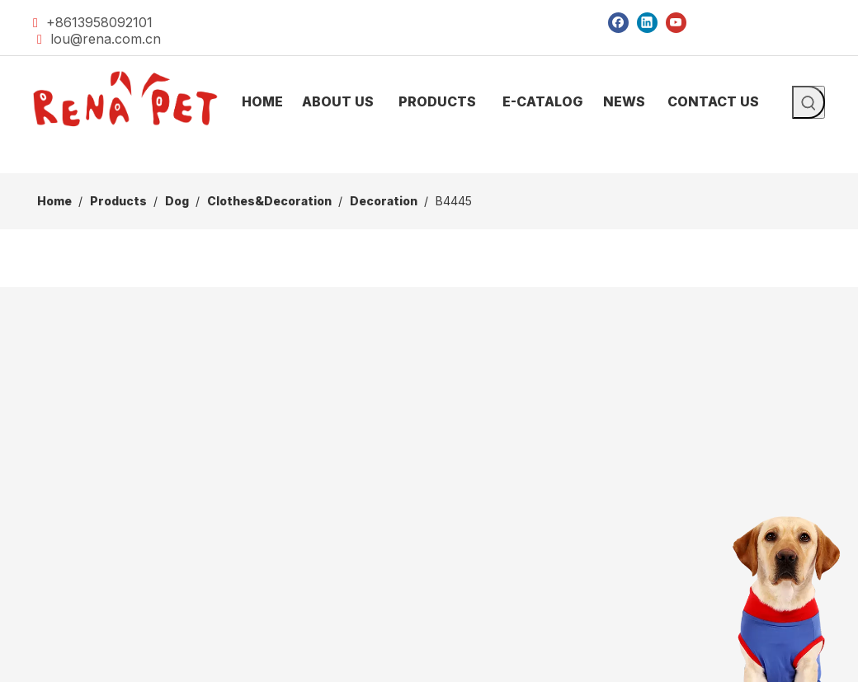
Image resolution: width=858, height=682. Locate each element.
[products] (429, 160)
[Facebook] (618, 22)
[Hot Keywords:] (808, 102)
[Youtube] (676, 22)
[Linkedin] (647, 22)
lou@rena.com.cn (105, 39)
